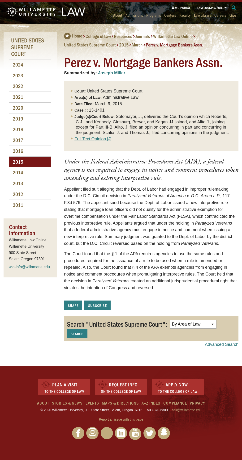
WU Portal (181, 7)
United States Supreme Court (90, 45)
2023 (18, 75)
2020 (18, 107)
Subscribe (97, 305)
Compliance (175, 403)
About (117, 15)
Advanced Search (221, 344)
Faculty (184, 15)
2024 (18, 64)
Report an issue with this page (121, 419)
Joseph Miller (111, 73)
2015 (124, 45)
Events (92, 403)
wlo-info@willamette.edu (29, 267)
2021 (18, 96)
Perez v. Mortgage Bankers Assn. (174, 45)
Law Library (202, 15)
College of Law (98, 36)
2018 (18, 129)
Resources (123, 36)
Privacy (197, 403)
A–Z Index (151, 403)
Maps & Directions (120, 403)
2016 (18, 150)
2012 (18, 194)
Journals (142, 36)
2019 (18, 118)
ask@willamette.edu (187, 410)
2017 (18, 140)
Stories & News (67, 403)
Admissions (134, 15)
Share (73, 305)
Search (77, 333)
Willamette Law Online (173, 36)
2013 (18, 183)
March (137, 45)
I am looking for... (211, 7)
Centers (170, 15)
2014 (18, 172)
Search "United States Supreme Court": (117, 323)
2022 (18, 86)
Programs (153, 15)
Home (73, 36)
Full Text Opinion (90, 139)
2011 (18, 204)
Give (232, 15)
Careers (220, 15)
